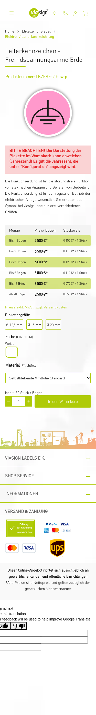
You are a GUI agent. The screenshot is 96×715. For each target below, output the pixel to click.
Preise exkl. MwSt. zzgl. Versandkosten (36, 307)
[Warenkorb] (86, 13)
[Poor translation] (18, 626)
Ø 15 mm (34, 324)
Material (12, 364)
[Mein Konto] (75, 13)
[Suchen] (55, 13)
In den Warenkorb (63, 401)
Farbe (10, 336)
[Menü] (11, 13)
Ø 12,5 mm (14, 324)
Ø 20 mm (53, 324)
